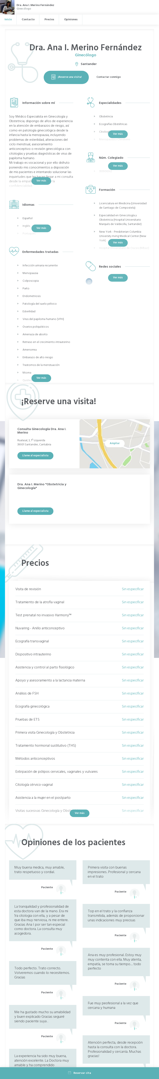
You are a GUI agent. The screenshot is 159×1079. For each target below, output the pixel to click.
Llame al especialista (35, 455)
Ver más (41, 378)
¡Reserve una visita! (66, 77)
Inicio (8, 19)
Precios (49, 19)
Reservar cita (79, 1073)
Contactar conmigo (108, 77)
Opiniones (71, 19)
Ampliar (115, 443)
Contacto (28, 19)
